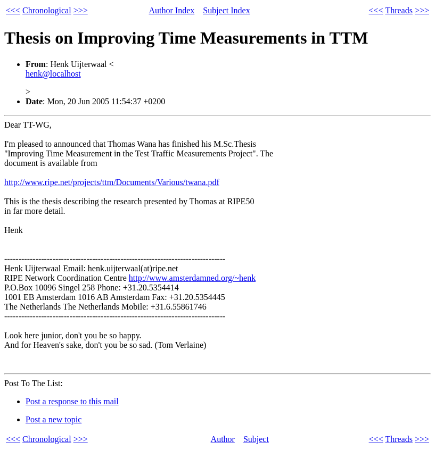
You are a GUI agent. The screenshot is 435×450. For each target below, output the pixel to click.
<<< (13, 10)
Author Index (172, 10)
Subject (256, 439)
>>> (80, 10)
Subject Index (226, 10)
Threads (399, 10)
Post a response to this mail (72, 401)
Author (223, 439)
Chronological (46, 10)
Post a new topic (53, 419)
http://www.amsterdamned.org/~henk (192, 277)
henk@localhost (53, 73)
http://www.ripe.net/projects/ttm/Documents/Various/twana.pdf (111, 182)
